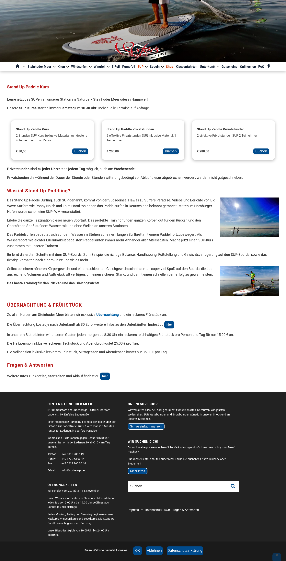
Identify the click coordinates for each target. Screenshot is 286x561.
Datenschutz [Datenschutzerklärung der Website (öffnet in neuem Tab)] (153, 510)
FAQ (261, 67)
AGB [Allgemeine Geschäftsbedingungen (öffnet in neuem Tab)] (167, 510)
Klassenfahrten (186, 67)
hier (169, 324)
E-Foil (116, 67)
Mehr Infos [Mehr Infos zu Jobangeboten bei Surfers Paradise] (137, 471)
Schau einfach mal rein (146, 426)
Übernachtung (107, 314)
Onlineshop (248, 67)
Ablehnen (154, 550)
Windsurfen (81, 66)
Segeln (157, 66)
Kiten (64, 66)
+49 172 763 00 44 (73, 458)
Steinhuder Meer (42, 66)
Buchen (80, 151)
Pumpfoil (128, 67)
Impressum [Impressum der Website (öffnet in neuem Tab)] (135, 510)
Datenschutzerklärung (185, 550)
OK (137, 550)
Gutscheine (229, 67)
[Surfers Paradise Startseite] (143, 34)
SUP (142, 66)
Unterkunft (210, 66)
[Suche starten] (233, 486)
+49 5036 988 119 (73, 454)
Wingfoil (102, 66)
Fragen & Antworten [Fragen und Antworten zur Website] (185, 510)
